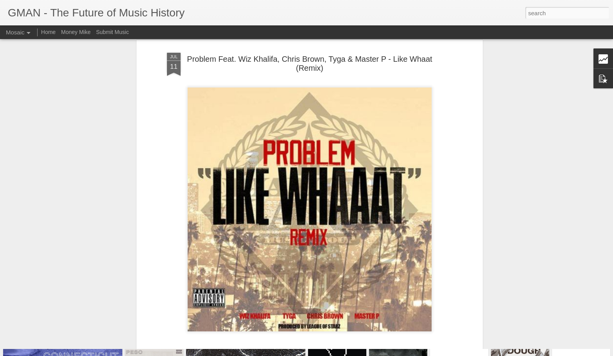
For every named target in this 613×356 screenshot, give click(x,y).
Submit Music (112, 32)
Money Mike (75, 32)
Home (48, 32)
